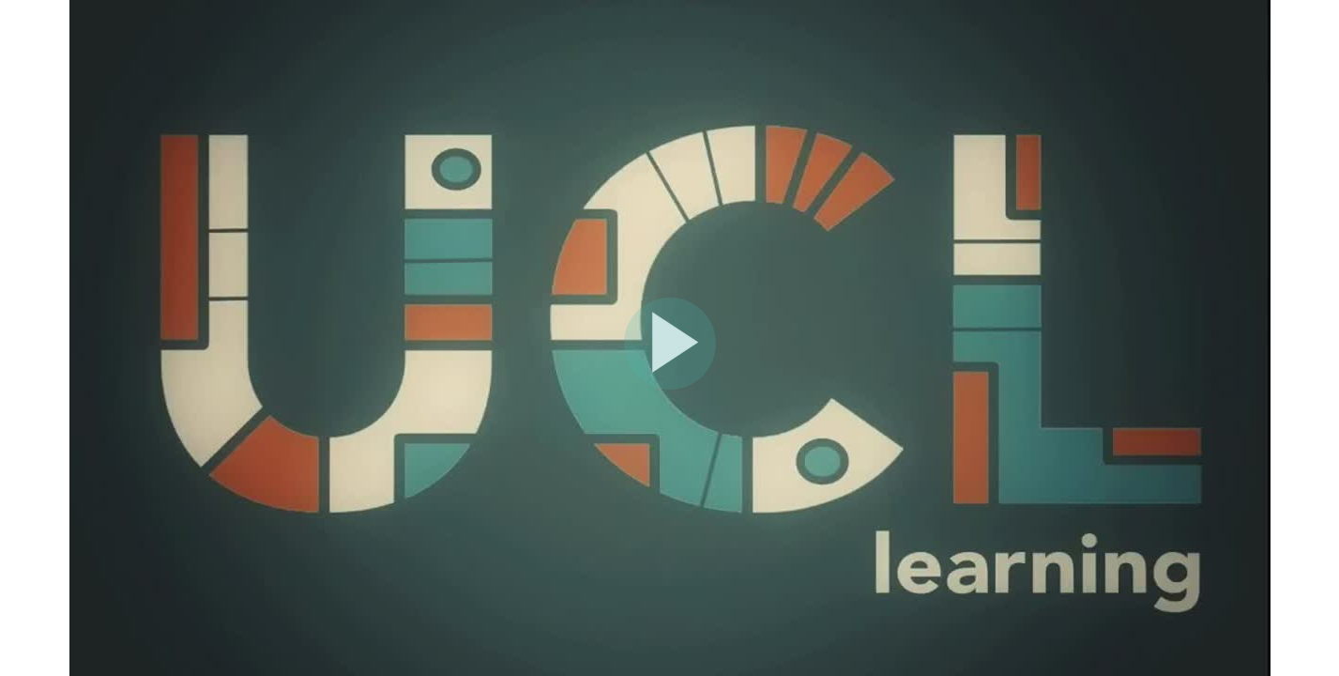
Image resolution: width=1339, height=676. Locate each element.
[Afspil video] (670, 384)
